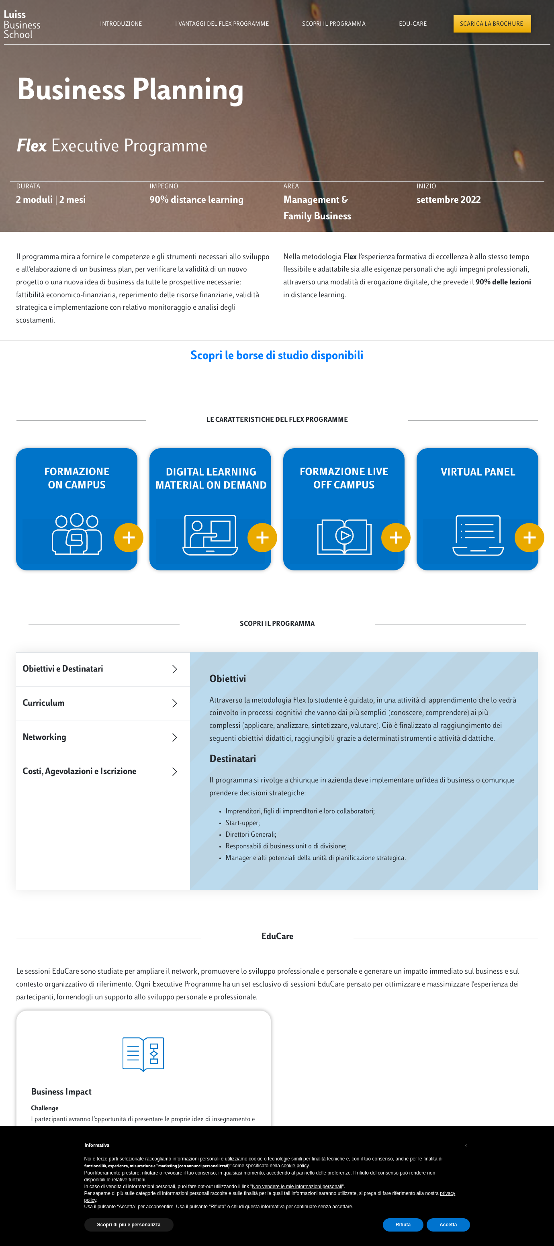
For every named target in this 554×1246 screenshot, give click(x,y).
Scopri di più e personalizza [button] (129, 1225)
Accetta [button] (448, 1225)
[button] (466, 1145)
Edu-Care (413, 24)
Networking (103, 738)
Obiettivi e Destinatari (103, 669)
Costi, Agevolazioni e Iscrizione (103, 772)
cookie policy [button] (295, 1165)
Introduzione (121, 24)
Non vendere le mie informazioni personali (297, 1186)
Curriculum (103, 704)
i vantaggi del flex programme (222, 24)
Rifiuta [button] (403, 1225)
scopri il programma (334, 24)
